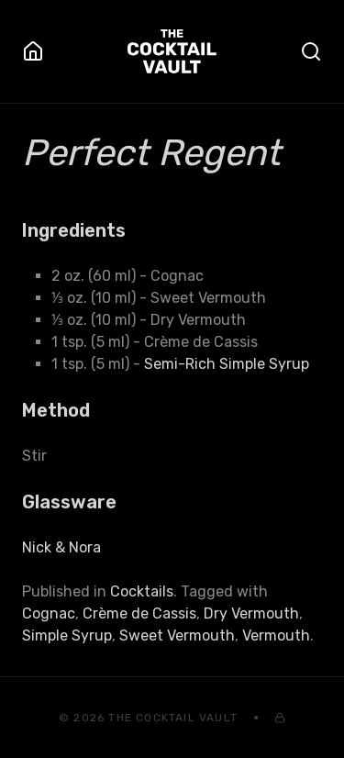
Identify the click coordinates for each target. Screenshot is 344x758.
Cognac (48, 613)
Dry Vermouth (251, 613)
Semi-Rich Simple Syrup (226, 364)
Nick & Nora (61, 547)
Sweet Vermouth (177, 635)
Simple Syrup (67, 635)
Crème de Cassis (139, 613)
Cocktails (141, 591)
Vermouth (276, 635)
